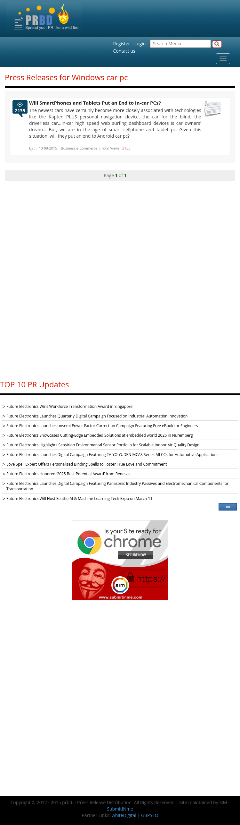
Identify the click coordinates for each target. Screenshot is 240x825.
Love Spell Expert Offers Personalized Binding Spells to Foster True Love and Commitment (86, 464)
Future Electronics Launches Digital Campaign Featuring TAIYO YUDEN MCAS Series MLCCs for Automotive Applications (112, 454)
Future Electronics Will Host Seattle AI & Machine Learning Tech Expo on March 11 (79, 498)
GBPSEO (149, 815)
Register (121, 43)
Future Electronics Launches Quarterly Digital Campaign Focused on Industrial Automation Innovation (97, 416)
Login (140, 43)
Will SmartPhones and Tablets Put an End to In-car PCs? (95, 102)
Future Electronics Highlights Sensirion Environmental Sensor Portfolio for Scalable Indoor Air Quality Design (102, 445)
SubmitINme (120, 809)
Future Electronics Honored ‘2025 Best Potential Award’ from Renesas (68, 474)
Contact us (124, 51)
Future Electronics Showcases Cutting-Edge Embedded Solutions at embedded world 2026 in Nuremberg (99, 435)
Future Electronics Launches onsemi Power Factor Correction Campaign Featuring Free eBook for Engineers (102, 425)
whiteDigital (124, 815)
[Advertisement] (120, 277)
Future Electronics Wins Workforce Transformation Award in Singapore (69, 406)
